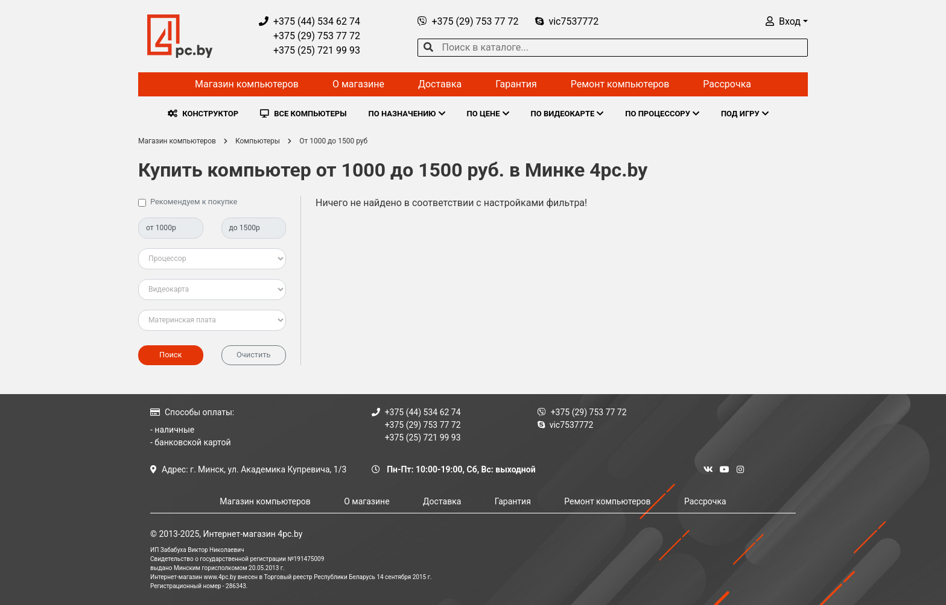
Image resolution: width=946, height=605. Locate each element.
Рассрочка (727, 84)
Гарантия (516, 84)
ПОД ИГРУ (745, 113)
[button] (787, 21)
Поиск (170, 354)
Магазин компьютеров (247, 84)
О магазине (358, 84)
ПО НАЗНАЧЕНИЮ (407, 113)
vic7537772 (566, 21)
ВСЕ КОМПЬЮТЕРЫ (303, 113)
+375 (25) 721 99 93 (309, 50)
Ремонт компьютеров (620, 84)
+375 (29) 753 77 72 (309, 36)
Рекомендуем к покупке (193, 201)
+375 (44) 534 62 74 (309, 21)
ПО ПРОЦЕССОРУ (662, 113)
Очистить (254, 354)
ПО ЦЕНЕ (488, 113)
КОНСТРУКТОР (203, 113)
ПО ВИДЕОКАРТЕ (567, 113)
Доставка (440, 84)
